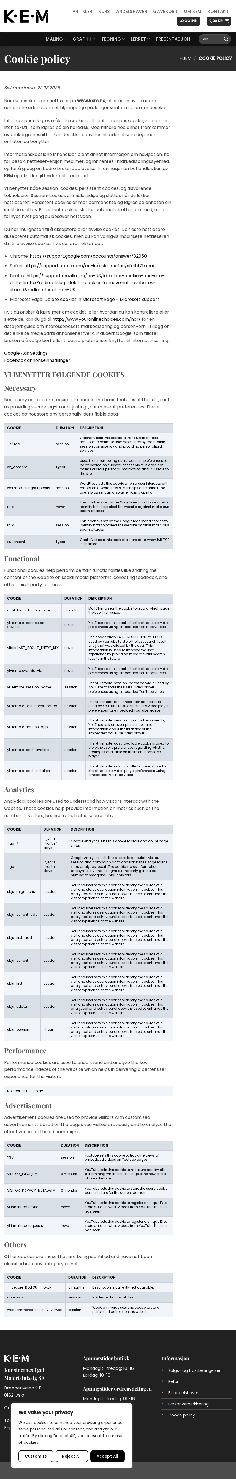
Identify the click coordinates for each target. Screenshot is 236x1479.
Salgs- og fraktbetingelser (194, 1370)
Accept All (107, 1456)
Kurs (104, 11)
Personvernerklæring (188, 1404)
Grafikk (84, 39)
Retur (173, 1381)
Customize (36, 1456)
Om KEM (193, 11)
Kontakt (218, 11)
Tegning (113, 39)
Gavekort (165, 11)
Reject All (72, 1456)
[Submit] (226, 39)
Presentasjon (173, 39)
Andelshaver (131, 11)
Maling (56, 39)
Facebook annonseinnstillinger (37, 360)
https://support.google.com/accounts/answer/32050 (88, 256)
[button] (188, 21)
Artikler (82, 11)
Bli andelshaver (183, 1393)
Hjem (185, 58)
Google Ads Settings (26, 353)
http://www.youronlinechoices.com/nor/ (96, 319)
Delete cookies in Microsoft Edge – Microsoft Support (101, 299)
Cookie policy (181, 1415)
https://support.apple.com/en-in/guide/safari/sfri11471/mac (90, 266)
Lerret (140, 39)
